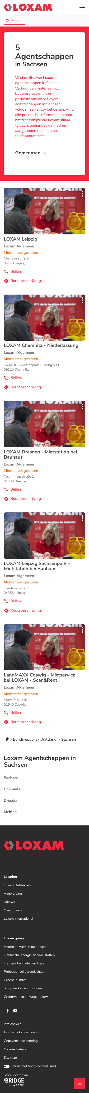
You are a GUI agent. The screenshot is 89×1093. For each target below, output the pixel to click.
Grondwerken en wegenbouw (26, 997)
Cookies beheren (16, 1049)
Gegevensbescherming (21, 1041)
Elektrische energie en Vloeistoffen (29, 955)
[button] (82, 7)
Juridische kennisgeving (21, 1032)
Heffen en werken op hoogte (25, 947)
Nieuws (9, 902)
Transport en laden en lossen (25, 963)
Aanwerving (13, 894)
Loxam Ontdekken (17, 885)
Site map (10, 1057)
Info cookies (12, 1024)
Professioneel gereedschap (24, 972)
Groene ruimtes (15, 980)
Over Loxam (13, 910)
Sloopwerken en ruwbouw (23, 988)
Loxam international (18, 919)
